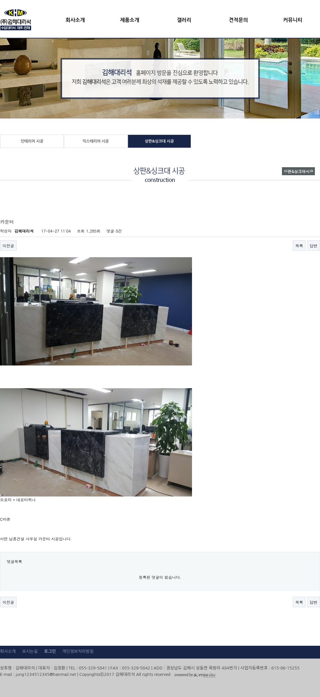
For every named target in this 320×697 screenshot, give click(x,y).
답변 (313, 245)
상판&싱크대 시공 (159, 141)
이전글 (8, 245)
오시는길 (30, 651)
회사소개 (75, 20)
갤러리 (184, 20)
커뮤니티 (292, 20)
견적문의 (238, 20)
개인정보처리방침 (77, 651)
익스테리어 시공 (96, 141)
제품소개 (129, 20)
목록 (299, 245)
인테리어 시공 (31, 141)
